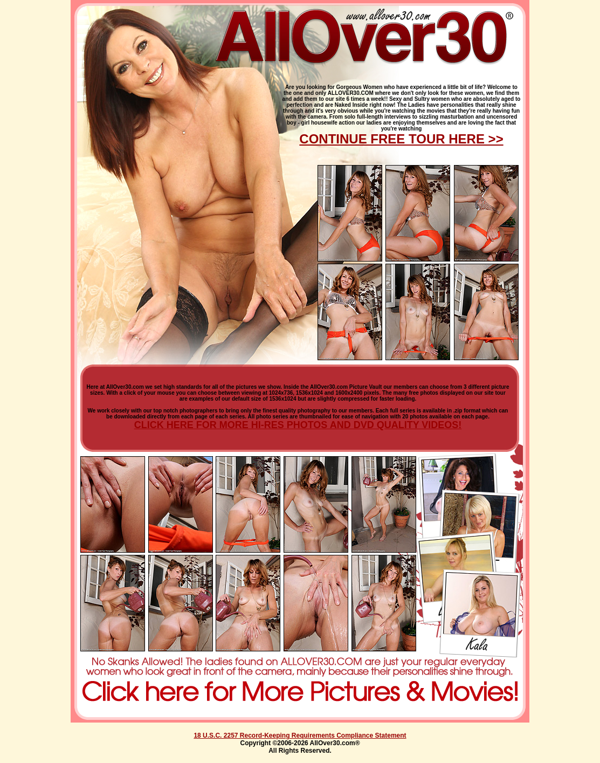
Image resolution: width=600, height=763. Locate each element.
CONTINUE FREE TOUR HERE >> (401, 139)
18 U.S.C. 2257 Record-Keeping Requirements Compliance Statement (300, 735)
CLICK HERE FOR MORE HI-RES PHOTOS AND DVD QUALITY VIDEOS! (298, 425)
